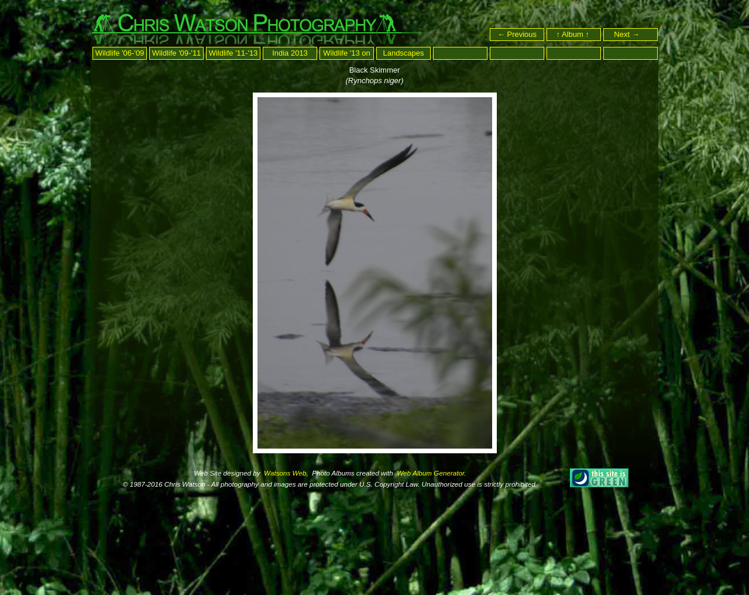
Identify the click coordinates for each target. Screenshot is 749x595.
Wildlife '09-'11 (176, 53)
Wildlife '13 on (346, 53)
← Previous (517, 34)
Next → (632, 34)
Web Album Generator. (430, 473)
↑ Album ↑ (574, 34)
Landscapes (403, 53)
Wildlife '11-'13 (233, 53)
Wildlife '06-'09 (120, 53)
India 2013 (290, 53)
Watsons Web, (285, 473)
